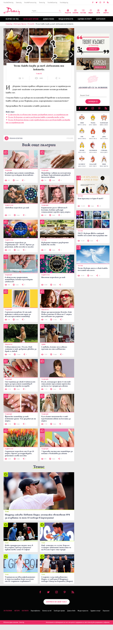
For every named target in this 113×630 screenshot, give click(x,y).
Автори (17, 611)
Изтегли (93, 49)
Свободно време (31, 19)
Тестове (83, 11)
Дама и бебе (48, 19)
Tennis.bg (42, 2)
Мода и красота (66, 19)
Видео (91, 11)
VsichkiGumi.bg (52, 2)
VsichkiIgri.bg (64, 2)
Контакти (25, 611)
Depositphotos (35, 611)
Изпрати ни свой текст (56, 602)
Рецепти (68, 11)
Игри (98, 11)
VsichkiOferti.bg (8, 2)
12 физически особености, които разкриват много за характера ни (38, 114)
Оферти (105, 11)
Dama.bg (19, 2)
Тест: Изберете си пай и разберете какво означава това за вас (36, 117)
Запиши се (93, 101)
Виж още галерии (39, 144)
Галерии (75, 11)
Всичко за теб (12, 19)
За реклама (8, 611)
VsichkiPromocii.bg (30, 2)
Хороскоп (100, 19)
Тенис (38, 466)
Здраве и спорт (85, 19)
